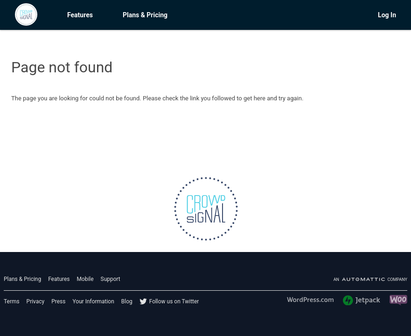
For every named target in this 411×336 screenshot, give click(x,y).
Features (80, 15)
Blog (126, 301)
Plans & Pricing (145, 15)
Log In (387, 15)
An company (370, 279)
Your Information (93, 301)
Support (110, 279)
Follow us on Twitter (174, 301)
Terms (12, 301)
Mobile (85, 279)
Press (58, 301)
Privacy (36, 301)
